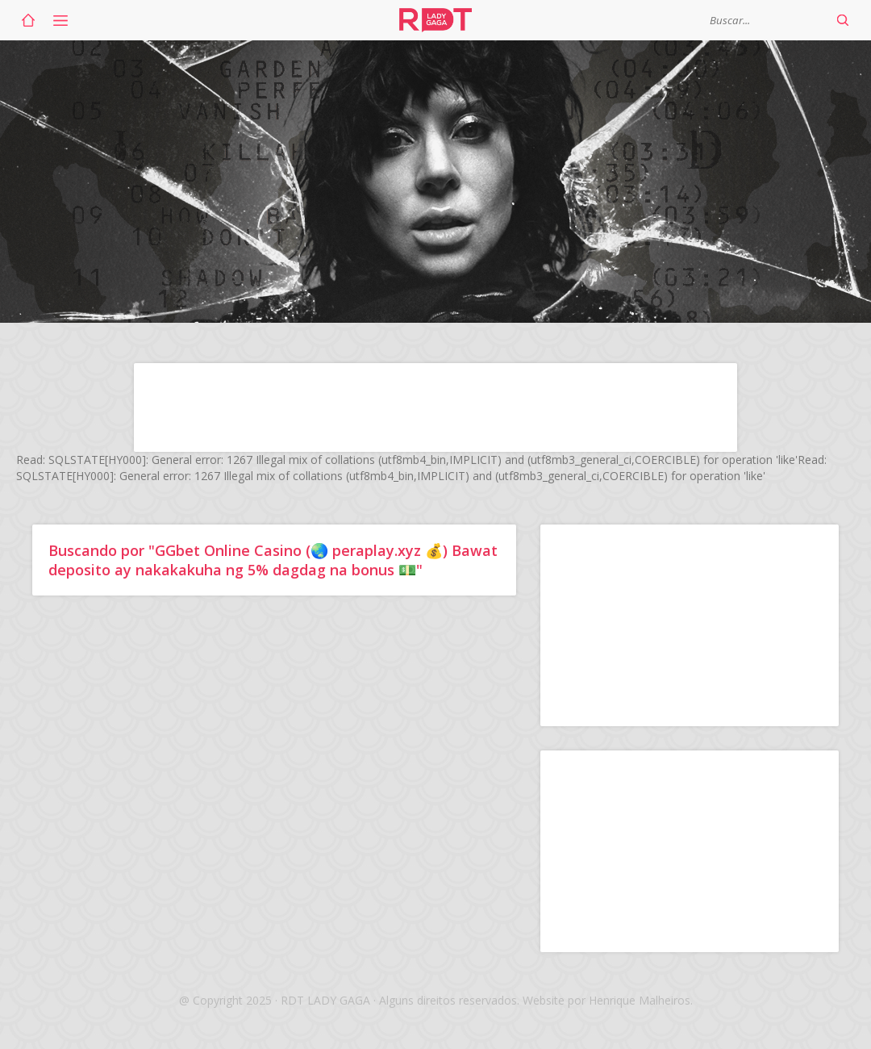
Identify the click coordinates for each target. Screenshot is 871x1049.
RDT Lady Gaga (435, 20)
